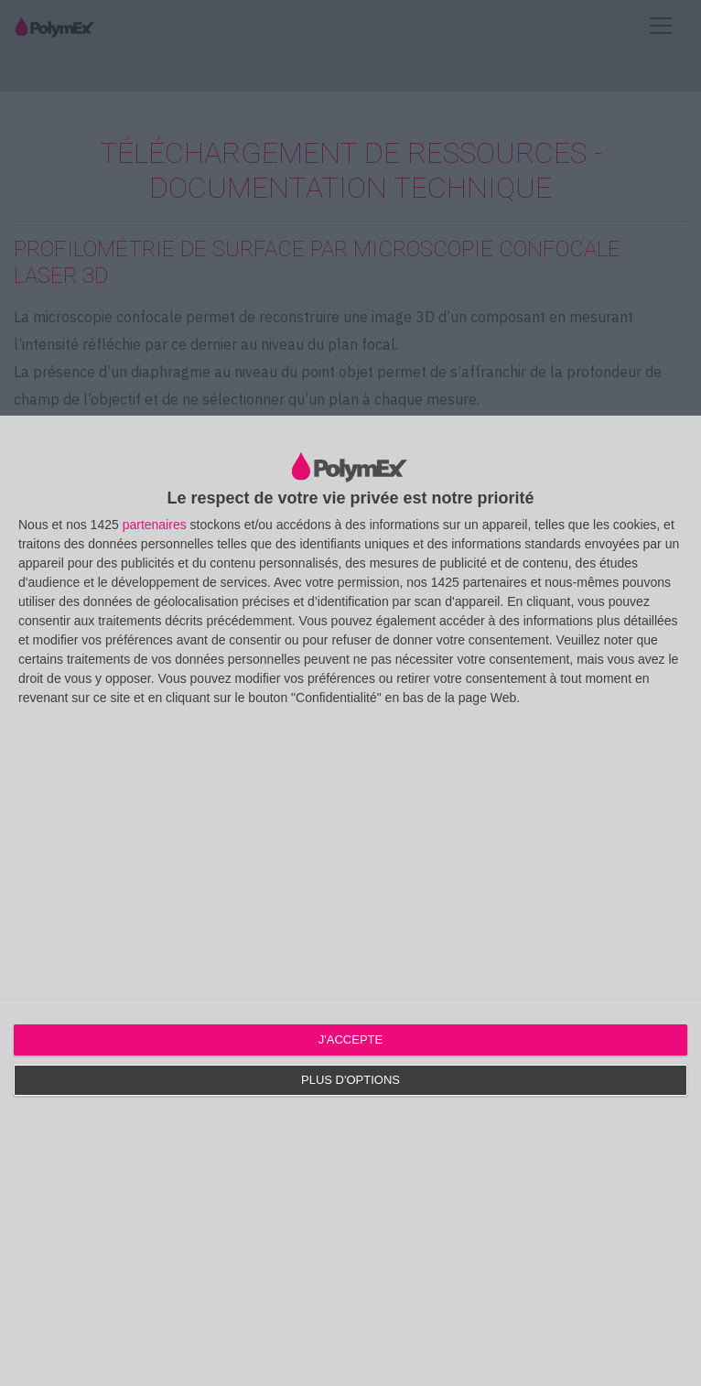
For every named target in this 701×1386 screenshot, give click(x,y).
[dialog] (350, 901)
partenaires (155, 524)
